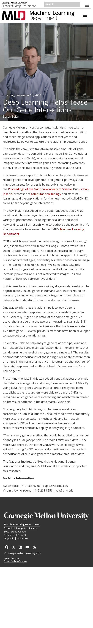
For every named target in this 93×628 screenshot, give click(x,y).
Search (77, 4)
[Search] (62, 4)
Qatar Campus (11, 558)
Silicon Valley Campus (15, 561)
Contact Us (22, 538)
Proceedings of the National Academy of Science (40, 189)
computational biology (46, 194)
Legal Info (9, 538)
